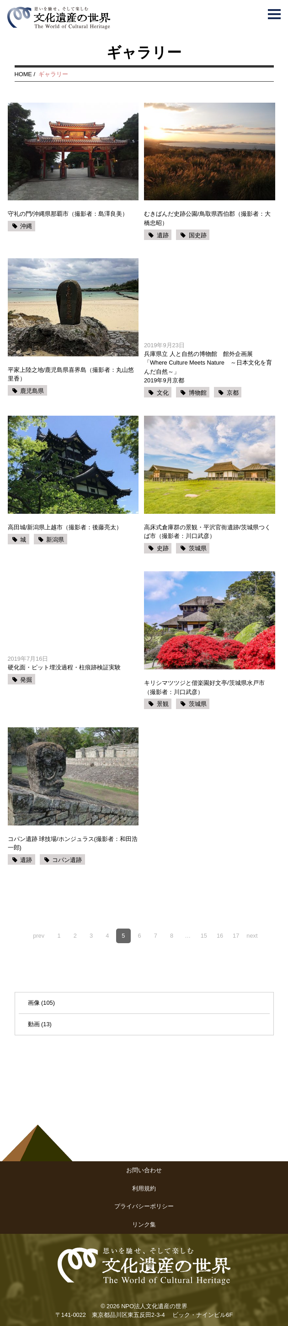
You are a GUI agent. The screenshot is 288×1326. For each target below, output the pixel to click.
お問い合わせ (144, 1170)
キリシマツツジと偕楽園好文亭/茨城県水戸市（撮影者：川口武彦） (204, 687)
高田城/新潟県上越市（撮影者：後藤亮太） (65, 527)
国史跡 (198, 235)
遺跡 (163, 235)
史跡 (163, 548)
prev (38, 935)
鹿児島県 (32, 390)
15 (204, 935)
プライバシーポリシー (144, 1206)
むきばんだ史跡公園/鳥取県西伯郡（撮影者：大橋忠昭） (207, 218)
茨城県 (198, 548)
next (251, 935)
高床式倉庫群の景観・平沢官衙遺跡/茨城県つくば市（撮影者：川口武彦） (207, 531)
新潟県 (55, 539)
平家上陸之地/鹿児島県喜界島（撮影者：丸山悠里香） (71, 374)
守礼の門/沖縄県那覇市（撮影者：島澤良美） (68, 213)
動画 (34, 1024)
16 (220, 935)
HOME (23, 74)
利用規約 (144, 1188)
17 (236, 935)
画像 (34, 1002)
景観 (163, 703)
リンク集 (144, 1224)
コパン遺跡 (67, 859)
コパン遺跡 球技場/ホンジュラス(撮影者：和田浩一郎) (73, 843)
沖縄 (26, 226)
